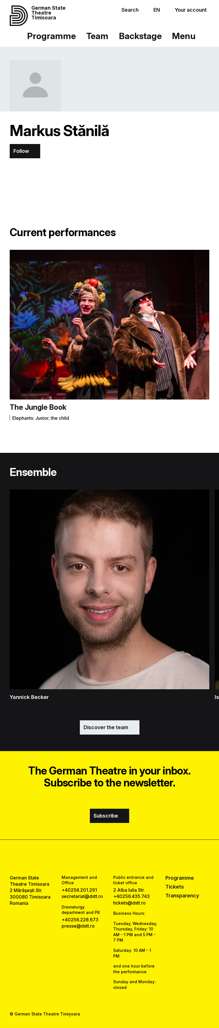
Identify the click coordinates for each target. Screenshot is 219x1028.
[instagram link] (109, 857)
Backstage (140, 36)
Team (97, 36)
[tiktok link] (125, 857)
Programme (51, 36)
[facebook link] (94, 857)
